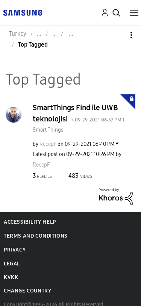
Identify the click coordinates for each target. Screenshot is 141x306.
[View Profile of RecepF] (47, 144)
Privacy (15, 250)
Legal (12, 264)
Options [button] (118, 35)
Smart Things (48, 130)
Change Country (27, 291)
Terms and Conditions (36, 236)
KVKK (11, 277)
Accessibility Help (30, 222)
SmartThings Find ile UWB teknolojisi (78, 113)
